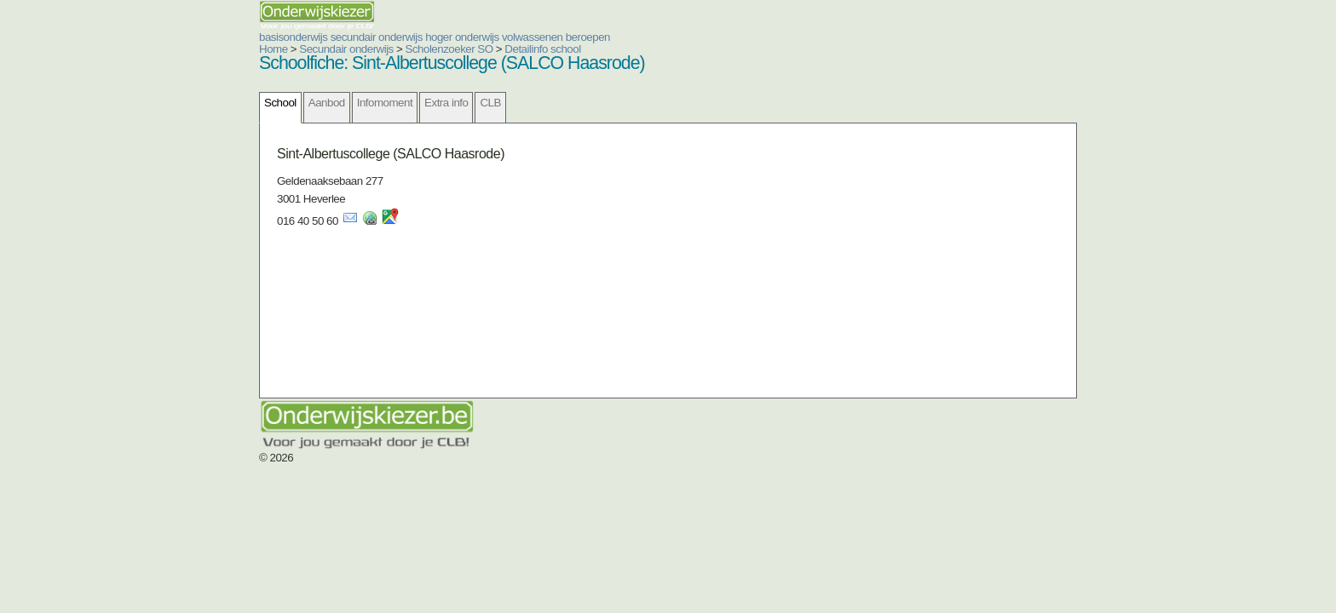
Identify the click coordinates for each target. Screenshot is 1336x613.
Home (171, 49)
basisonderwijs (191, 37)
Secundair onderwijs (244, 49)
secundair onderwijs (274, 37)
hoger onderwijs (360, 37)
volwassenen (430, 37)
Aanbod (224, 102)
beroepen (486, 37)
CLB (387, 102)
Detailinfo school (440, 49)
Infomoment (282, 102)
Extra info (344, 102)
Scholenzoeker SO (347, 49)
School (178, 102)
